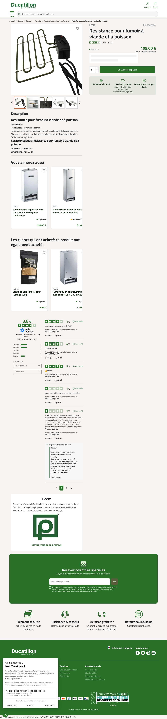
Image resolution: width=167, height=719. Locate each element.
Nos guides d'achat (93, 676)
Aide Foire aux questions (96, 679)
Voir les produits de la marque (46, 545)
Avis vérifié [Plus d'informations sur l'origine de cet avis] (79, 322)
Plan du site (65, 676)
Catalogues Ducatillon (70, 670)
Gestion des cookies (91, 709)
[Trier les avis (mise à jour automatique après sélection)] (27, 366)
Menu (12, 14)
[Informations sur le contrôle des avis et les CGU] (39, 335)
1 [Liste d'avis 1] (61, 488)
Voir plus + (18, 595)
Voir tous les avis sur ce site (27, 339)
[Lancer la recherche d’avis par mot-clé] (40, 372)
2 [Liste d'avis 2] (66, 488)
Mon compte (65, 673)
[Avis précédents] (57, 488)
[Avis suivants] (71, 488)
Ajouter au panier (129, 70)
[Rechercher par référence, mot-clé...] (87, 14)
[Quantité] (94, 69)
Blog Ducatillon (92, 673)
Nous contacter (92, 670)
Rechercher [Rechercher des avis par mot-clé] (26, 372)
